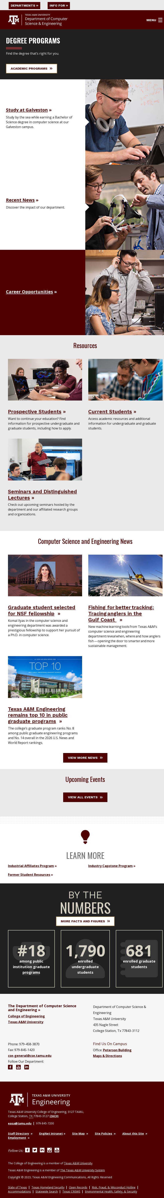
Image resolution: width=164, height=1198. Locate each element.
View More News (85, 758)
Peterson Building (117, 1050)
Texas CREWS (71, 1191)
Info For (59, 5)
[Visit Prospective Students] (45, 379)
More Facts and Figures (85, 921)
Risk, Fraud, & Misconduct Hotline (114, 1187)
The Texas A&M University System (82, 1170)
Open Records (78, 1187)
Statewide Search (46, 1191)
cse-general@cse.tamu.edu (29, 1055)
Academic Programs (31, 68)
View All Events (85, 797)
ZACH (54, 1116)
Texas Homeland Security (47, 1187)
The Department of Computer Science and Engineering (42, 1007)
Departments (25, 5)
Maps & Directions (107, 1056)
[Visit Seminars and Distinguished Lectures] (45, 459)
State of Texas (17, 1187)
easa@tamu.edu (19, 1123)
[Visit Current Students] (125, 379)
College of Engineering (26, 1016)
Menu (155, 20)
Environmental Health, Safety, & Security (111, 1191)
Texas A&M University (25, 1022)
